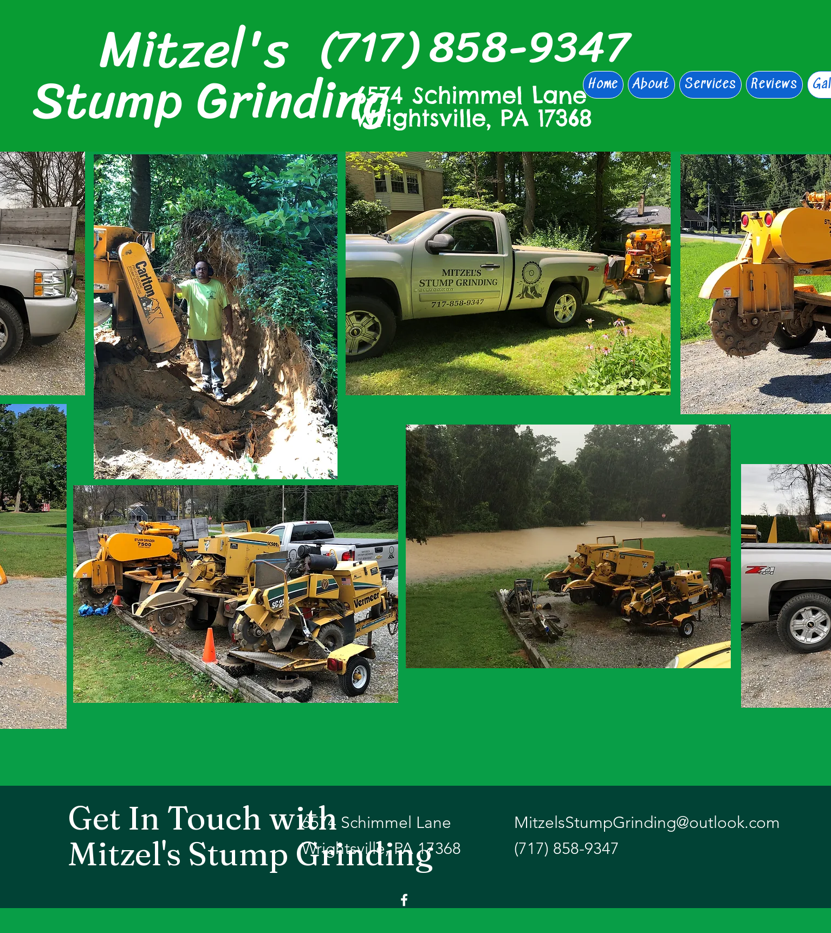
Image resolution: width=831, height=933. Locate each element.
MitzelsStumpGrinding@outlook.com (647, 822)
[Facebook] (404, 900)
